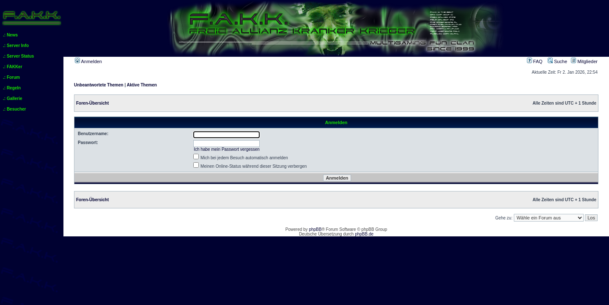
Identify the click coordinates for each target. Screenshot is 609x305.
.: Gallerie (12, 98)
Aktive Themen (142, 85)
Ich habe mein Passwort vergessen (227, 149)
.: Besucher (14, 109)
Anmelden (88, 61)
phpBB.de (364, 234)
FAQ (535, 61)
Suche (557, 61)
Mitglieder (584, 61)
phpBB (315, 229)
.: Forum (11, 77)
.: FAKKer (12, 66)
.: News (10, 35)
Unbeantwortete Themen (98, 85)
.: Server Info (16, 45)
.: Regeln (12, 88)
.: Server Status (18, 56)
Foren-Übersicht (92, 103)
